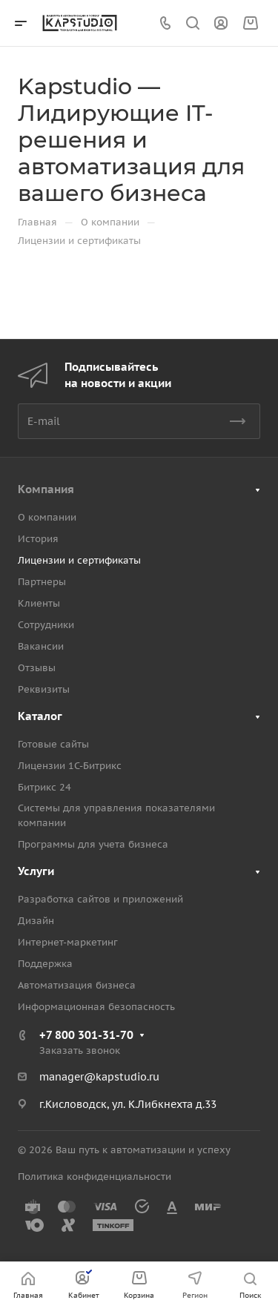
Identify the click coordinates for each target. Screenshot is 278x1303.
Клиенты (39, 603)
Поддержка (45, 963)
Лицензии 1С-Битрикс (70, 765)
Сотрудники (46, 624)
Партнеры (42, 581)
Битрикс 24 (44, 787)
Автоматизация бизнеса (77, 985)
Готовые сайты (53, 744)
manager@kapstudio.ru (99, 1076)
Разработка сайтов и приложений (100, 899)
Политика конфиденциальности (94, 1176)
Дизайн (36, 920)
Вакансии (41, 646)
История (38, 538)
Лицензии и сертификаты (79, 560)
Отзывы (37, 668)
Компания (46, 489)
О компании (47, 517)
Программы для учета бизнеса (93, 844)
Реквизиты (44, 689)
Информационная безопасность (96, 1006)
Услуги (36, 871)
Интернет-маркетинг (68, 942)
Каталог (40, 716)
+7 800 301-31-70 (86, 1035)
